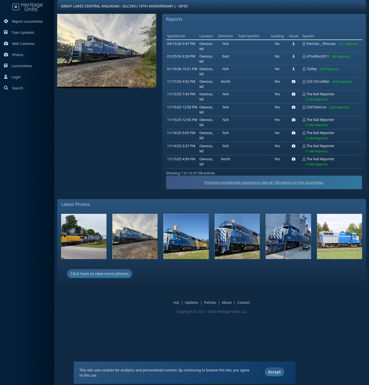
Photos (13, 54)
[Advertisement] (256, 63)
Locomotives (18, 65)
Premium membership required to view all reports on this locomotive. (264, 252)
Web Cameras (19, 43)
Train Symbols (19, 32)
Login (12, 77)
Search (13, 88)
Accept (274, 372)
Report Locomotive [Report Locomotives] (23, 21)
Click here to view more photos (99, 344)
